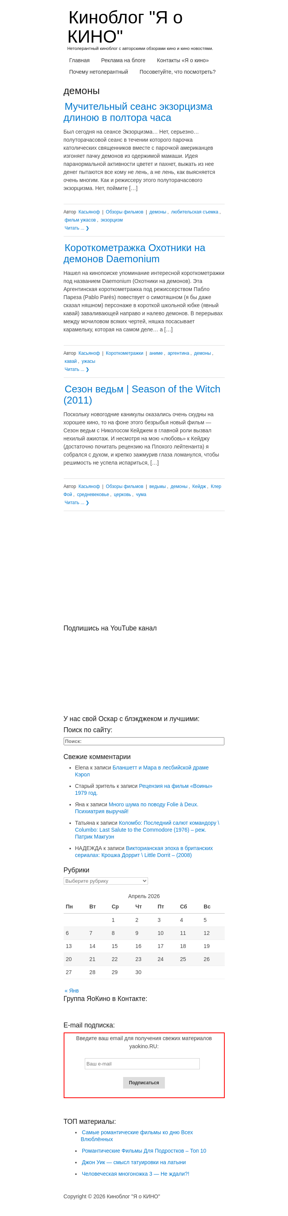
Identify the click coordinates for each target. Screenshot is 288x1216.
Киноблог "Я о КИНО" (125, 26)
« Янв (72, 991)
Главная (79, 60)
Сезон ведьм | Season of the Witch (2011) (142, 394)
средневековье (93, 494)
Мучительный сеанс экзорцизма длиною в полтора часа (138, 112)
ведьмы (158, 486)
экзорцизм (112, 220)
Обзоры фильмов (124, 212)
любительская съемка (194, 212)
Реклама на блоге (123, 60)
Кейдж (199, 486)
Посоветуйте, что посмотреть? (178, 72)
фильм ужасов (80, 220)
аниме (156, 353)
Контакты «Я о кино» (183, 60)
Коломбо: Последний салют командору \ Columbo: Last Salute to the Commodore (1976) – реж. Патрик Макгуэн (147, 830)
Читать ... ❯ (77, 228)
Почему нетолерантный (98, 72)
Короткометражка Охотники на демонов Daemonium (135, 253)
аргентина (178, 353)
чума (141, 494)
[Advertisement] (144, 570)
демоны (158, 212)
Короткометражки (124, 353)
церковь (122, 494)
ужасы (88, 361)
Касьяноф (89, 212)
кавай (71, 361)
